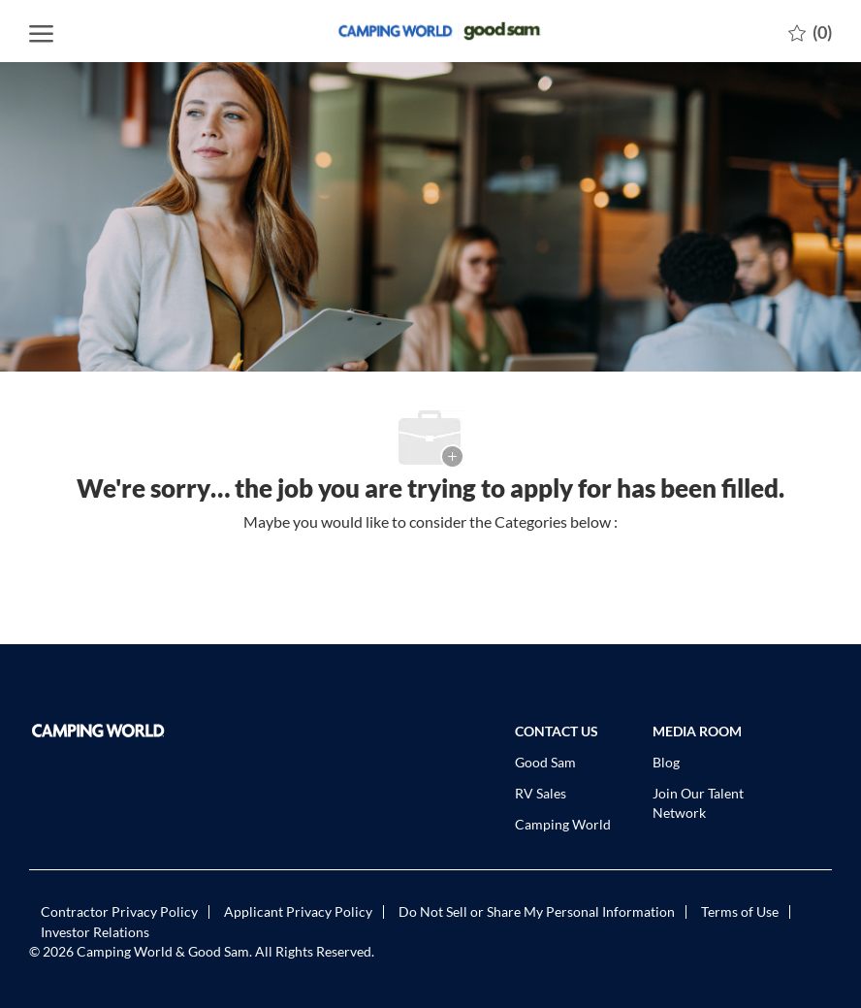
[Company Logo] (430, 30)
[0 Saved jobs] (810, 31)
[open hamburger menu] (41, 31)
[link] (120, 730)
